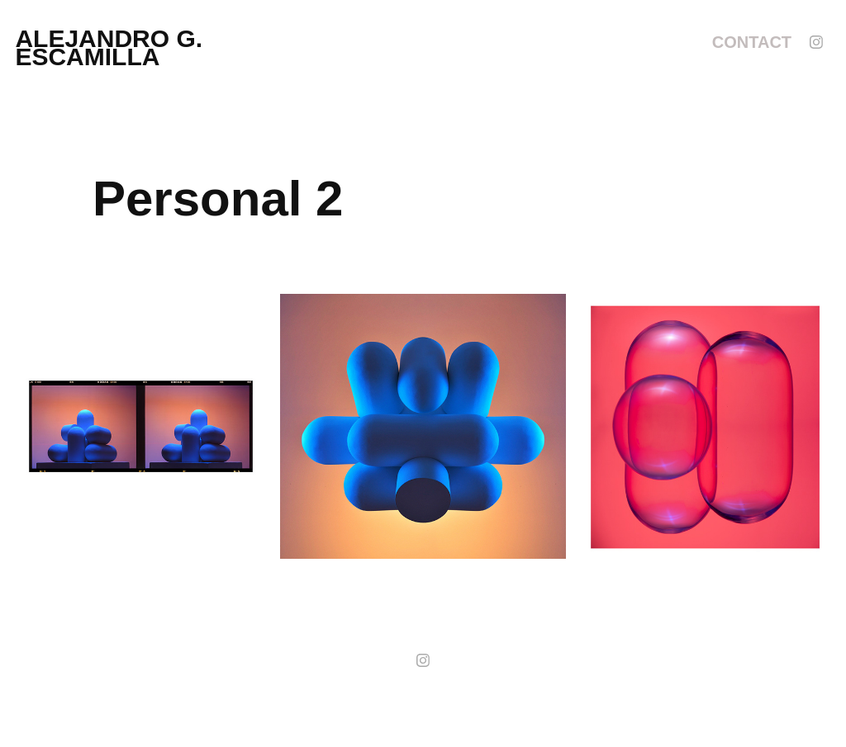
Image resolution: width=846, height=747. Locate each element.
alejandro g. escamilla (112, 47)
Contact (751, 42)
